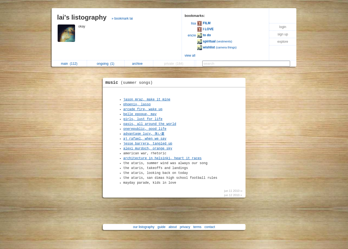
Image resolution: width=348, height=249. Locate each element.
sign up (283, 34)
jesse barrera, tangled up (147, 144)
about (173, 227)
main (69, 64)
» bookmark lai (122, 18)
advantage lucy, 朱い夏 (143, 134)
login (282, 27)
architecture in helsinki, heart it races (162, 158)
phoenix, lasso (137, 104)
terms (197, 227)
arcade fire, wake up (143, 109)
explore (282, 42)
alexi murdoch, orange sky (147, 148)
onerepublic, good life (144, 129)
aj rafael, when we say (144, 139)
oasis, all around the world (149, 124)
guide (161, 227)
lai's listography (82, 17)
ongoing (105, 64)
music (130, 82)
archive (138, 64)
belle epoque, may (140, 114)
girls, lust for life (143, 119)
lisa (193, 23)
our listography (143, 227)
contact (209, 227)
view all (190, 55)
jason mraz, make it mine (146, 100)
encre (192, 35)
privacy (185, 227)
